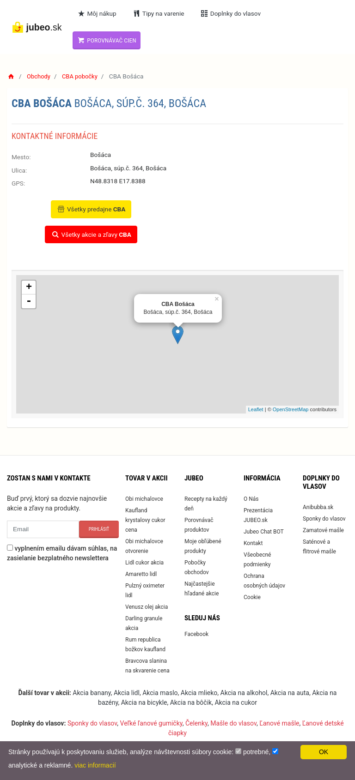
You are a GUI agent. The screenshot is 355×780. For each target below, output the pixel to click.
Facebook (196, 634)
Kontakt (253, 543)
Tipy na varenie (161, 13)
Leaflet (255, 409)
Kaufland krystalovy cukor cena (145, 520)
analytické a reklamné (39, 765)
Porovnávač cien (109, 40)
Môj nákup (99, 13)
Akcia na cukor (235, 702)
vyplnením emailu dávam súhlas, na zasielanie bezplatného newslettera (62, 553)
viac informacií (95, 765)
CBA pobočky (82, 76)
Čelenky (196, 723)
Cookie (252, 597)
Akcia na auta (289, 692)
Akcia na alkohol (244, 692)
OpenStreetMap (291, 409)
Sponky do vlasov (324, 519)
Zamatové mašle (323, 530)
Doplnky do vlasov (232, 13)
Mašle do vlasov (233, 723)
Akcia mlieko (199, 692)
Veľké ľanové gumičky (151, 723)
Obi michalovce (144, 499)
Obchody (39, 76)
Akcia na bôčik (191, 702)
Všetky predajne (91, 209)
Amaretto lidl (141, 574)
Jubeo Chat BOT (264, 531)
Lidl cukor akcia (144, 562)
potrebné (256, 752)
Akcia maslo (160, 692)
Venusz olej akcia (146, 607)
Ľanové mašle (279, 723)
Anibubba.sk (318, 507)
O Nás (251, 499)
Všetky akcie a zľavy (91, 234)
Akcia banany (91, 692)
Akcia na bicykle (144, 702)
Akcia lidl (127, 692)
